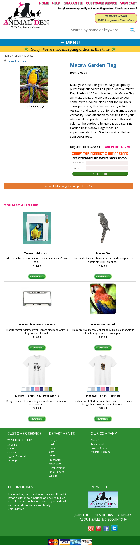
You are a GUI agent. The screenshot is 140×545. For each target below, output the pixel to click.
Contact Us (13, 452)
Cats (51, 452)
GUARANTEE (72, 3)
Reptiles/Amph (57, 468)
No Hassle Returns (116, 16)
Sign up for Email (16, 456)
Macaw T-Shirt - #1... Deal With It (37, 395)
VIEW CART (128, 3)
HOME (44, 3)
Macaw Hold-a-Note (37, 253)
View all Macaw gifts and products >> (68, 186)
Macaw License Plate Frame (37, 324)
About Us (96, 440)
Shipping (12, 444)
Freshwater (55, 460)
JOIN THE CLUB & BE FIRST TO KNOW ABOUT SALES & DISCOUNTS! (103, 517)
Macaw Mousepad (103, 324)
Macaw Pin (103, 253)
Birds (18, 55)
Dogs (52, 456)
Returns (11, 448)
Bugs (52, 448)
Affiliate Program (100, 452)
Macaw (28, 55)
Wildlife (53, 476)
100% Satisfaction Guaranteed (116, 20)
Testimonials (98, 444)
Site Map (12, 460)
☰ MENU (70, 42)
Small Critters (56, 472)
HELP (56, 3)
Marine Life (55, 464)
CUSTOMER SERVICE (101, 3)
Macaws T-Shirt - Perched (103, 395)
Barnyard (54, 440)
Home (7, 55)
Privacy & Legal (99, 448)
